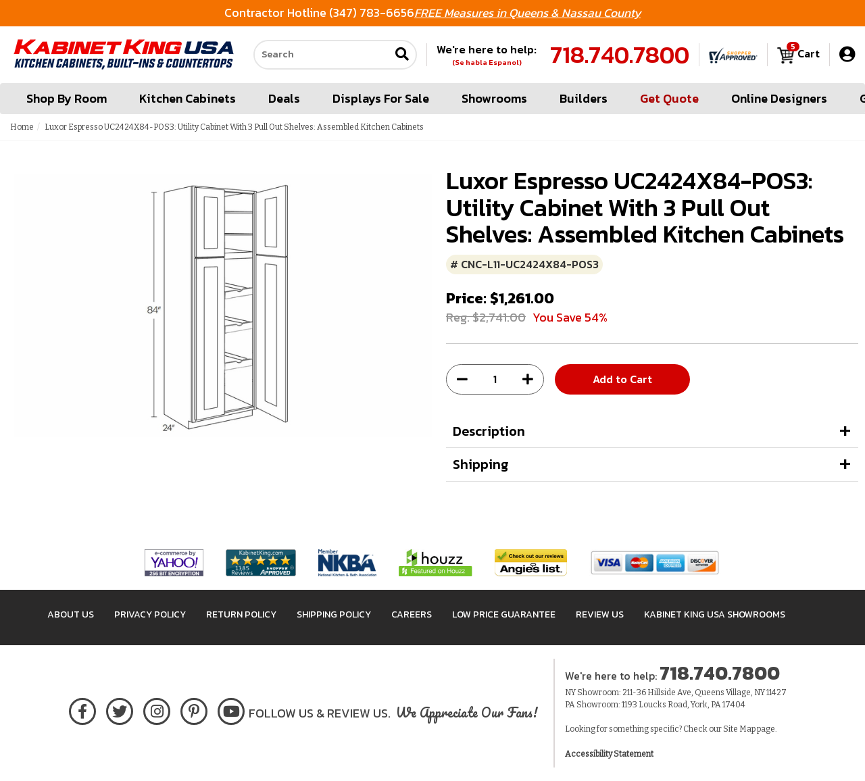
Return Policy (241, 614)
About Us (70, 614)
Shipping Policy (334, 614)
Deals (284, 98)
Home (22, 127)
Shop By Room (66, 98)
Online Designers (779, 98)
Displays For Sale (380, 98)
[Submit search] (402, 55)
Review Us (600, 614)
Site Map (739, 729)
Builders (584, 98)
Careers (411, 614)
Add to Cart (622, 379)
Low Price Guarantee (503, 614)
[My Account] (847, 54)
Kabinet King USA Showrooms (714, 614)
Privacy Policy (150, 614)
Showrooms (494, 98)
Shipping (481, 464)
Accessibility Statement (609, 754)
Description (489, 431)
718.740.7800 (619, 54)
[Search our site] (322, 54)
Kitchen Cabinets (187, 98)
